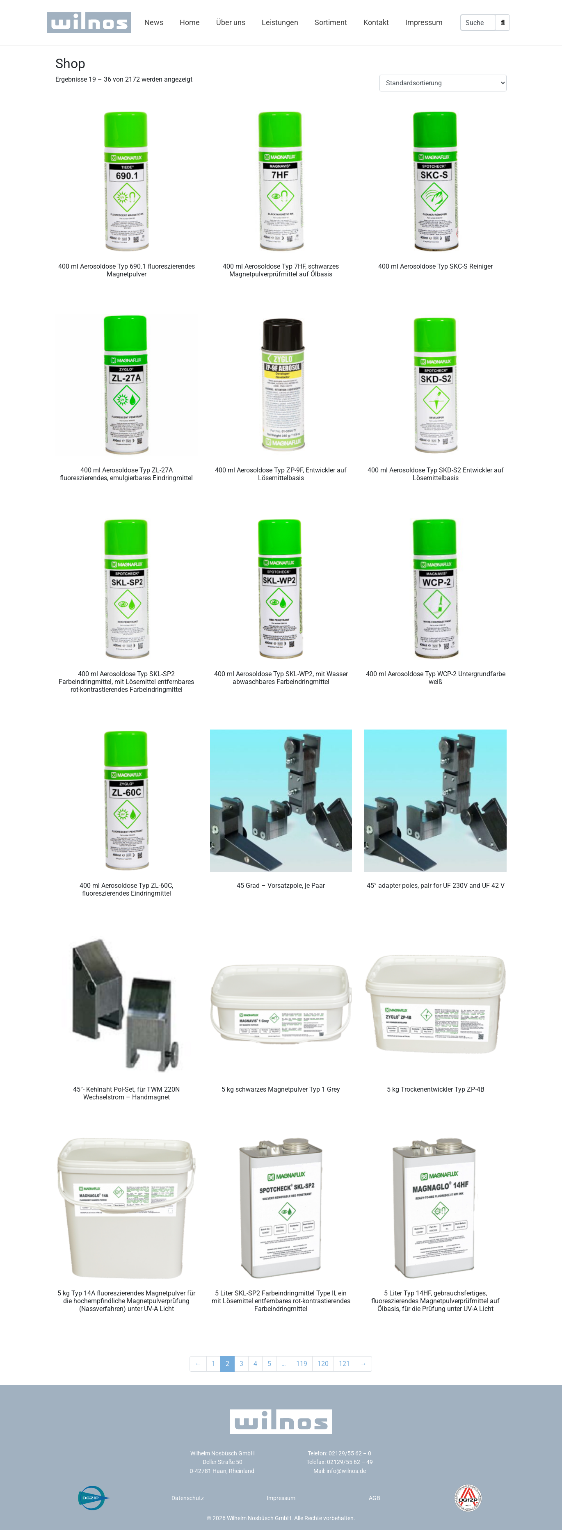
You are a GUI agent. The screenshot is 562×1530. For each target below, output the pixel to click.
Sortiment (331, 22)
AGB (374, 1498)
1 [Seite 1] (213, 1364)
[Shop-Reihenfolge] (443, 83)
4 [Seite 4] (255, 1364)
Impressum (424, 22)
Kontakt (376, 22)
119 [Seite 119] (301, 1364)
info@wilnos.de (346, 1471)
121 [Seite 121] (344, 1364)
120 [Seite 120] (323, 1364)
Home (190, 22)
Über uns (230, 22)
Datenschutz (187, 1498)
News (153, 22)
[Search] (502, 23)
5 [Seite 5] (269, 1364)
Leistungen (280, 22)
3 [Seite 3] (241, 1364)
